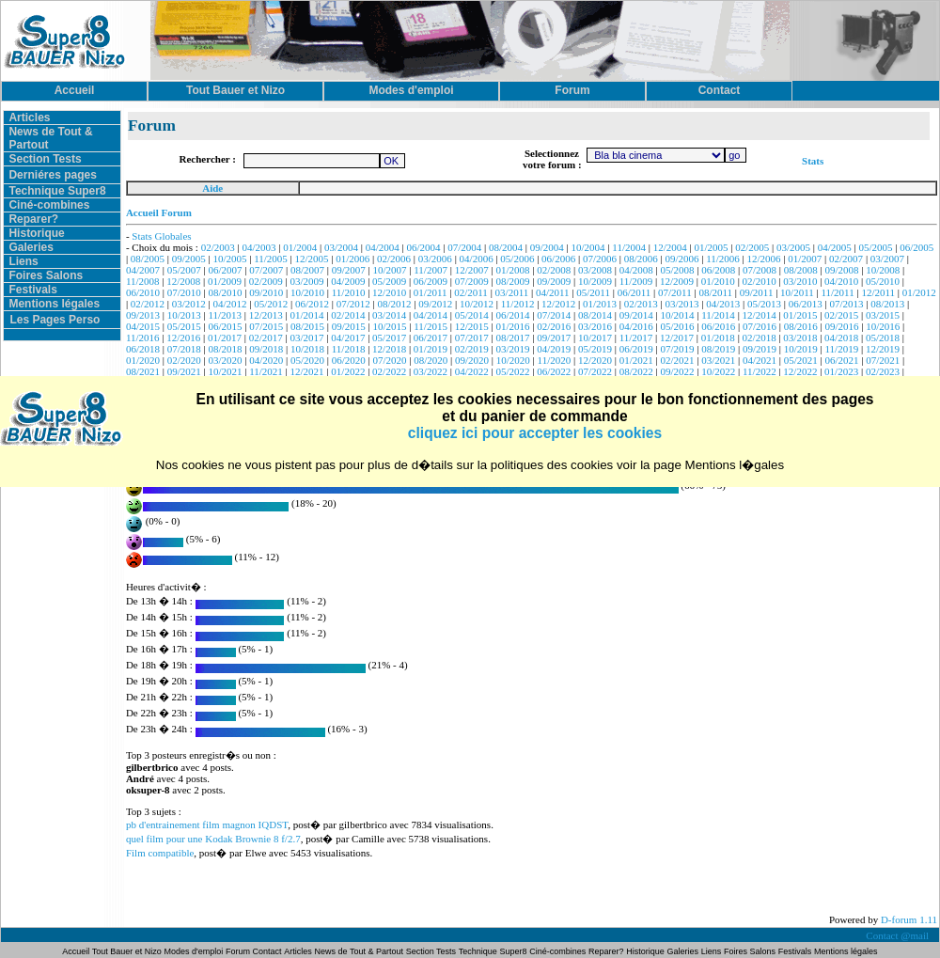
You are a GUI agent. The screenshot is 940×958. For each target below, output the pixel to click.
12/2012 (558, 303)
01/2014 (307, 315)
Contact (267, 951)
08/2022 (636, 371)
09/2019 (759, 348)
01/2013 (600, 303)
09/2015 (349, 326)
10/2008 (883, 269)
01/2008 (512, 269)
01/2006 (352, 258)
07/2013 (846, 303)
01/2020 (143, 360)
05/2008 (677, 269)
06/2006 (558, 258)
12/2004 (670, 247)
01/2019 (430, 348)
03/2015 (883, 315)
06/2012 (312, 303)
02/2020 (184, 360)
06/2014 (512, 315)
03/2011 (512, 292)
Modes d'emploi (194, 951)
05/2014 (472, 315)
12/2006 (764, 258)
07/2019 (677, 348)
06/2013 (805, 303)
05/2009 (389, 281)
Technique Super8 (56, 190)
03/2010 (800, 281)
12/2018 (389, 348)
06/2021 (842, 360)
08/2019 (718, 348)
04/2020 (266, 360)
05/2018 (883, 337)
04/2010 (841, 281)
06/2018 (143, 348)
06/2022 (554, 371)
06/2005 (916, 247)
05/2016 (677, 326)
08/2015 (307, 326)
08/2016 (801, 326)
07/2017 (472, 337)
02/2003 (218, 247)
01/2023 (841, 371)
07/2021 (883, 360)
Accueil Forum (159, 212)
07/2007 (266, 269)
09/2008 (842, 269)
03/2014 (389, 315)
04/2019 (554, 348)
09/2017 (554, 337)
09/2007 (349, 269)
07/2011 (675, 292)
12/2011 (878, 292)
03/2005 (793, 247)
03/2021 (718, 360)
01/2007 (805, 258)
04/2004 (383, 247)
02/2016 (554, 326)
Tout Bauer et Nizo (127, 951)
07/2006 (600, 258)
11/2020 (555, 360)
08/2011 (715, 292)
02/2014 (348, 315)
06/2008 (718, 269)
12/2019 (883, 348)
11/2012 (518, 303)
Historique (36, 233)
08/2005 (147, 258)
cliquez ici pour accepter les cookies (535, 433)
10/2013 (184, 315)
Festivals (32, 289)
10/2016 (883, 326)
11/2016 (143, 337)
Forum (239, 951)
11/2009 (636, 281)
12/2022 (800, 371)
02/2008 (554, 269)
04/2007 (143, 269)
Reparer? (33, 219)
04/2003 (258, 247)
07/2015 (266, 326)
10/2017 (595, 337)
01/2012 (919, 292)
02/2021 (677, 360)
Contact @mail (898, 935)
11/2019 (842, 348)
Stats (812, 160)
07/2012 (353, 303)
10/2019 (801, 348)
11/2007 (430, 269)
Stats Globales (161, 236)
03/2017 (307, 337)
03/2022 (430, 371)
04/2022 (472, 371)
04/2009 (348, 281)
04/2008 (636, 269)
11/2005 (271, 258)
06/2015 (225, 326)
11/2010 (349, 292)
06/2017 (430, 337)
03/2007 (887, 258)
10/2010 (307, 292)
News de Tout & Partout (359, 951)
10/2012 (477, 303)
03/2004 (341, 247)
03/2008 (595, 269)
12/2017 (677, 337)
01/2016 (512, 326)
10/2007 (390, 269)
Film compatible (160, 852)
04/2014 (430, 315)
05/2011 (593, 292)
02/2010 (759, 281)
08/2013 (887, 303)
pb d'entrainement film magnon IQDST (207, 824)
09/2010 (266, 292)
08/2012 (394, 303)
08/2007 (307, 269)
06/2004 (424, 247)
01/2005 (711, 247)
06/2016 (718, 326)
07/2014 (554, 315)
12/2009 (677, 281)
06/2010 (143, 292)
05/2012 (271, 303)
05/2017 (389, 337)
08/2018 (225, 348)
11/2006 (723, 258)
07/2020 (390, 360)
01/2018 (718, 337)
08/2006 (641, 258)
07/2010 (184, 292)
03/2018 (800, 337)
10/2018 (307, 348)
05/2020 (307, 360)
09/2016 (842, 326)
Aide (212, 188)
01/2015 (800, 315)
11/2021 (266, 371)
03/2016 (595, 326)
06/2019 (636, 348)
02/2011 (471, 292)
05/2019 (595, 348)
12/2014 (759, 315)
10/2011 (797, 292)
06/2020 (349, 360)
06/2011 (634, 292)
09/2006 (681, 258)
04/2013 (723, 303)
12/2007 (472, 269)
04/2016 (636, 326)
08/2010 (225, 292)
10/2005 (229, 258)
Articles (29, 117)
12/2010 (389, 292)
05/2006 (517, 258)
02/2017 (266, 337)
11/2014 (718, 315)
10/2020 (513, 360)
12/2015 (472, 326)
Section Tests (44, 158)
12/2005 (312, 258)
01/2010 (718, 281)
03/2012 (189, 303)
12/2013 (266, 315)
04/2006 (477, 258)
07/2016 (759, 326)
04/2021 (759, 360)
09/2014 (636, 315)
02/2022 (389, 371)
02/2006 (394, 258)
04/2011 (553, 292)
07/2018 (184, 348)
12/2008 (183, 281)
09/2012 (435, 303)
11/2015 (430, 326)
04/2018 (841, 337)
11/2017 (636, 337)
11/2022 (759, 371)
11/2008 (143, 281)
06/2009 (430, 281)
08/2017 (512, 337)
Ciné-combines (48, 205)
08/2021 (143, 371)
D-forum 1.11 (909, 919)
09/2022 (677, 371)
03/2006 (435, 258)
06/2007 (225, 269)
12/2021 (307, 371)
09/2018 (266, 348)
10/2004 (588, 247)
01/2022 (348, 371)
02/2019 (472, 348)
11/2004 (629, 247)
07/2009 (472, 281)
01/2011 (430, 292)
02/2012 (147, 303)
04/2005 (835, 247)
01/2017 (225, 337)
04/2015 (143, 326)
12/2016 (183, 337)
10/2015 (390, 326)
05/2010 (883, 281)
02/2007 (846, 258)
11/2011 (837, 292)
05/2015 (184, 326)
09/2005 (189, 258)
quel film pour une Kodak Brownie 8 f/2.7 (213, 838)
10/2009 (595, 281)
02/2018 (759, 337)
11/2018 (349, 348)
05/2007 (184, 269)
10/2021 (225, 371)
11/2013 (225, 315)
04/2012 (229, 303)
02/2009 (266, 281)
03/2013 (681, 303)
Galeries (30, 247)
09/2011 (757, 292)
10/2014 (677, 315)
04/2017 (348, 337)
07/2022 (595, 371)
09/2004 (547, 247)
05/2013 (764, 303)
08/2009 (512, 281)
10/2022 (718, 371)
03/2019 (512, 348)
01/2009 (225, 281)
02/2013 (641, 303)
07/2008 (759, 269)
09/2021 (184, 371)
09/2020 (472, 360)
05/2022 (512, 371)
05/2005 (876, 247)
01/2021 (636, 360)
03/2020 (225, 360)
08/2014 (595, 315)
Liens (23, 261)
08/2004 (506, 247)
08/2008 (801, 269)
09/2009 (554, 281)
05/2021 (801, 360)
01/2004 (300, 247)
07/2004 (464, 247)
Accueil (76, 951)
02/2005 (752, 247)
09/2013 (143, 315)
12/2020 (595, 360)
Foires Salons (45, 275)
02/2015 (841, 315)
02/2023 (883, 371)
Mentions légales (54, 303)
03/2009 (307, 281)
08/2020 (430, 360)
